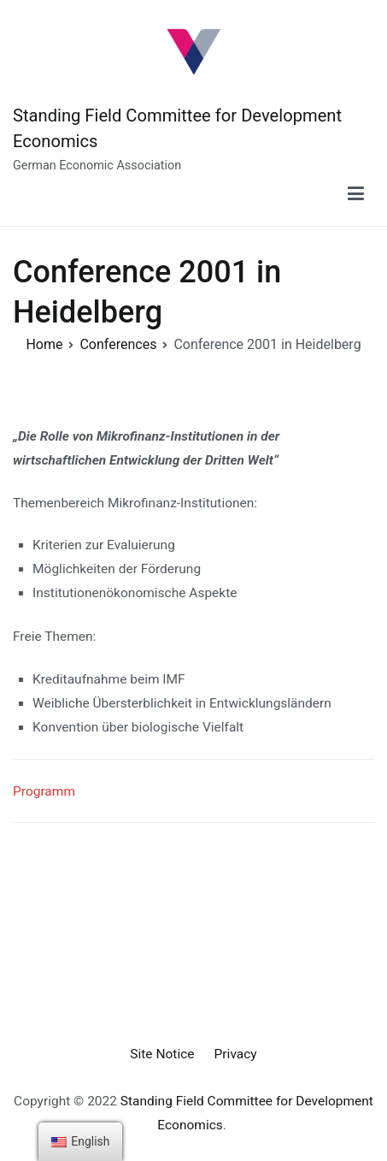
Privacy (235, 1054)
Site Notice (162, 1054)
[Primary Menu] (356, 194)
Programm (44, 791)
